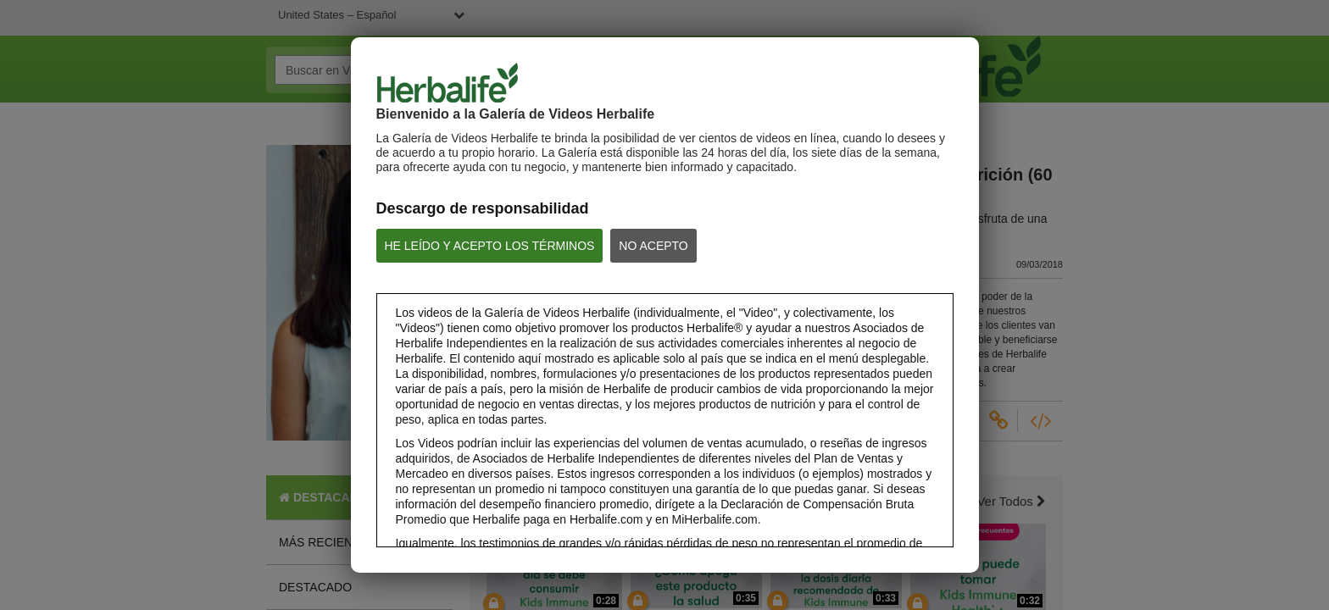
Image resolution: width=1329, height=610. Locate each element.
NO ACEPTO (653, 245)
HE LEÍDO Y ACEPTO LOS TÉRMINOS (490, 245)
